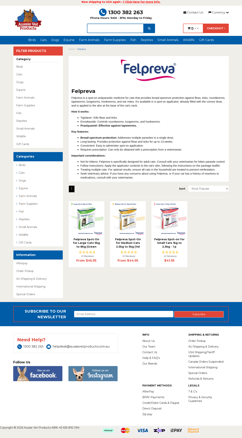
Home (72, 49)
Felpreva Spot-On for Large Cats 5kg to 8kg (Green (86, 243)
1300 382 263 (121, 12)
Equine (69, 40)
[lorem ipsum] (115, 28)
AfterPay (148, 391)
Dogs (55, 40)
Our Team (148, 346)
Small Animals (167, 40)
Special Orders (25, 294)
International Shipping (30, 286)
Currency (218, 12)
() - (193, 28)
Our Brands (149, 363)
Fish (133, 40)
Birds (32, 40)
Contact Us (193, 12)
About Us (148, 341)
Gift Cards (206, 40)
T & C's (192, 391)
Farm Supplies (115, 40)
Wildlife (189, 40)
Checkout (216, 28)
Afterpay (22, 263)
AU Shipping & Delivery (31, 278)
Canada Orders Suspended (205, 361)
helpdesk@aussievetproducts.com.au (78, 346)
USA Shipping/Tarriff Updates (201, 354)
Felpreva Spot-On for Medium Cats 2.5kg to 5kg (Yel (128, 243)
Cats (43, 40)
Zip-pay (147, 414)
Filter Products (31, 51)
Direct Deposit (152, 408)
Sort (182, 188)
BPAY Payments (153, 397)
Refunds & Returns (200, 378)
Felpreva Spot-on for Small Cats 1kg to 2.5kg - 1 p (169, 243)
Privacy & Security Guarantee (200, 399)
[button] (86, 254)
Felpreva (81, 49)
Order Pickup (25, 271)
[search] (149, 28)
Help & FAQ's (151, 358)
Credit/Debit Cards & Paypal (160, 403)
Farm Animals (89, 40)
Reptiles (147, 40)
